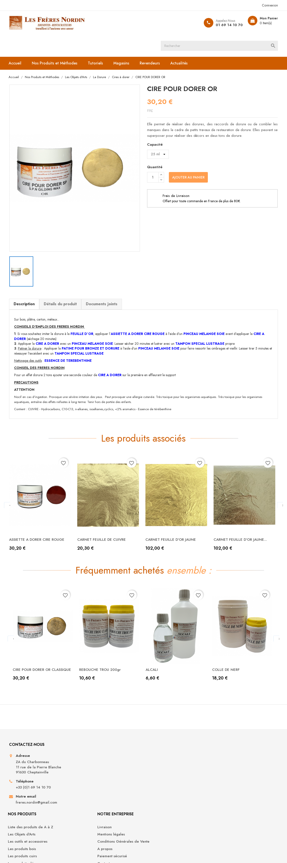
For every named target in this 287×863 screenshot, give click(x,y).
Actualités (181, 41)
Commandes (225, 761)
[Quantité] (153, 156)
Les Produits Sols (93, 805)
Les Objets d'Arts (92, 761)
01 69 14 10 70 (225, 25)
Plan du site (156, 797)
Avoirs (220, 768)
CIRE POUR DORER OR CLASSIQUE (33, 658)
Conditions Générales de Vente (173, 768)
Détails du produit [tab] (61, 280)
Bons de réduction (230, 783)
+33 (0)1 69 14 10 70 (35, 785)
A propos (154, 776)
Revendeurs (152, 41)
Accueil (17, 41)
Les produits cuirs (93, 783)
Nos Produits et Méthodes (56, 41)
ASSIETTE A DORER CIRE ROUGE (39, 518)
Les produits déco (94, 790)
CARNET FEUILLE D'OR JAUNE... (242, 518)
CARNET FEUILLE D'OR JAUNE (173, 518)
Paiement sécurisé (162, 783)
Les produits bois (93, 776)
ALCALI (153, 656)
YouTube (135, 833)
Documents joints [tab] (103, 280)
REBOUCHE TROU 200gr (102, 656)
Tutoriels (97, 41)
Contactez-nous (159, 790)
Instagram (151, 833)
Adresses (222, 776)
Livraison (154, 754)
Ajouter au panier (188, 156)
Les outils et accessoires (98, 768)
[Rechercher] (148, 23)
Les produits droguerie (98, 797)
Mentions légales (161, 761)
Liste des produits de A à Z (101, 754)
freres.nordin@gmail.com (38, 801)
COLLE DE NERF (228, 656)
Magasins (123, 41)
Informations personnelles (236, 754)
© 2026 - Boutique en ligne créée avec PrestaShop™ (51, 852)
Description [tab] (25, 280)
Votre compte (230, 741)
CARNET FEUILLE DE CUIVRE (104, 518)
